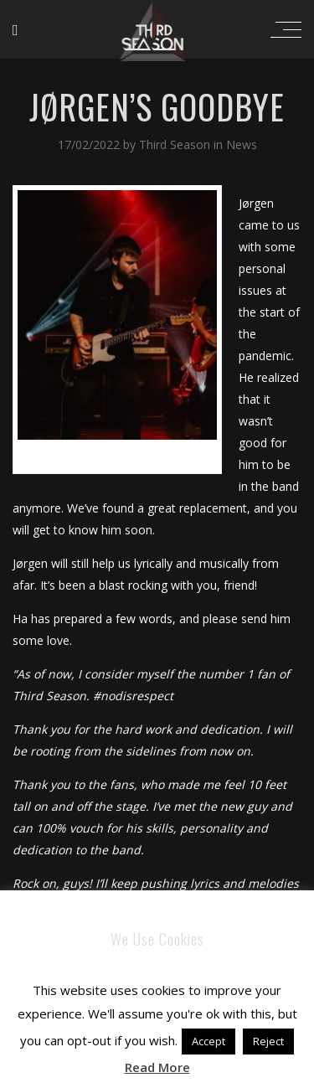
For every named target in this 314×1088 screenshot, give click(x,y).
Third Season (176, 144)
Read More (157, 1067)
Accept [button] (208, 1041)
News (241, 144)
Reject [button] (268, 1041)
